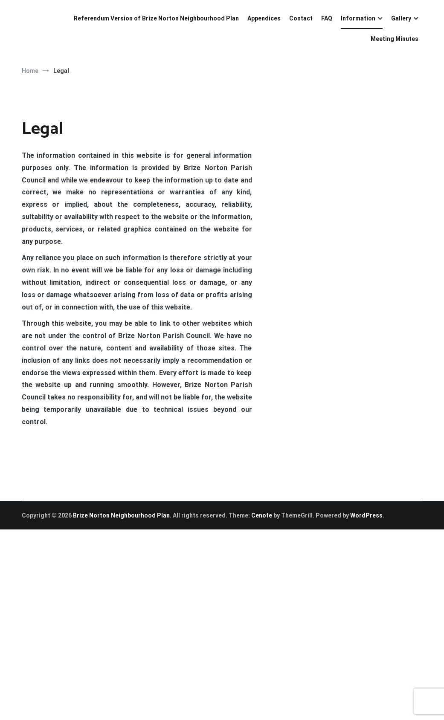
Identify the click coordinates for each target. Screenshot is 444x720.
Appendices (264, 18)
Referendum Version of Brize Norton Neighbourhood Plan (156, 18)
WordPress (366, 515)
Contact (301, 18)
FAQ (326, 18)
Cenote (261, 515)
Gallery (401, 18)
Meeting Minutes (394, 38)
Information (358, 18)
